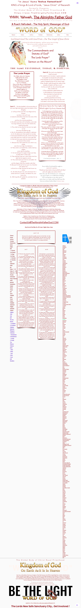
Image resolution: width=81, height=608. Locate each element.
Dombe (64, 314)
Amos (11, 293)
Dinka (64, 312)
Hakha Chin (65, 346)
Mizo (64, 436)
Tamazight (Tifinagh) (67, 511)
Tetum (64, 516)
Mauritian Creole (66, 431)
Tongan (64, 524)
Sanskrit (64, 479)
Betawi (64, 279)
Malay (64, 419)
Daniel (11, 288)
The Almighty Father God (53, 17)
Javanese (64, 371)
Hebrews (12, 346)
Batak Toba (65, 274)
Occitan (64, 451)
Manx (64, 425)
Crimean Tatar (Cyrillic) (65, 302)
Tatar (64, 514)
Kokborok (64, 388)
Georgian (64, 339)
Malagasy (65, 418)
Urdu (64, 538)
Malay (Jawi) (65, 420)
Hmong (64, 354)
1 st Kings (12, 254)
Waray (64, 546)
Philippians (12, 331)
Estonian (64, 321)
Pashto (64, 459)
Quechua (64, 467)
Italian (64, 368)
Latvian (64, 401)
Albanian (64, 252)
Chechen (64, 293)
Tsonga (64, 526)
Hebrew (64, 350)
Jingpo (64, 373)
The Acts (12, 319)
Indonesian (65, 363)
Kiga (63, 383)
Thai (63, 517)
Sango (64, 477)
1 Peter (11, 349)
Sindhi (64, 494)
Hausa (64, 348)
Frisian (64, 333)
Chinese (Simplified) (66, 295)
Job (10, 267)
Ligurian (64, 403)
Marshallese (65, 429)
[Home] (77, 605)
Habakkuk (12, 303)
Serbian (64, 485)
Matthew (12, 312)
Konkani (64, 390)
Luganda (64, 409)
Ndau (64, 442)
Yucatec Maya (65, 555)
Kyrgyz (64, 396)
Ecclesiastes (12, 276)
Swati (64, 505)
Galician (64, 338)
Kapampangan (65, 378)
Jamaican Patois (66, 369)
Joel (11, 291)
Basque (64, 270)
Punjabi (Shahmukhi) (67, 466)
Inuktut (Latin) (65, 364)
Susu (63, 502)
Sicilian (64, 491)
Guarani (64, 343)
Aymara (64, 262)
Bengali (64, 278)
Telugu (64, 515)
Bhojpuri (64, 280)
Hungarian (65, 355)
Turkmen (64, 532)
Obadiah (12, 295)
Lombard (64, 408)
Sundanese (65, 501)
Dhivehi (64, 310)
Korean (64, 391)
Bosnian (64, 283)
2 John (11, 355)
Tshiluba (64, 525)
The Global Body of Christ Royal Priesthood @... (40, 10)
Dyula (64, 316)
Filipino (64, 326)
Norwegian (65, 449)
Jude (11, 359)
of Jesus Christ (64, 39)
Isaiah (11, 280)
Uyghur (64, 540)
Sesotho (64, 486)
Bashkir (64, 269)
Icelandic (64, 359)
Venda (64, 542)
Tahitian (64, 507)
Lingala (64, 405)
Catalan (64, 289)
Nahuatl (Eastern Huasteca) (66, 441)
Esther (11, 265)
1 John (11, 353)
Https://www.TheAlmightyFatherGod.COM (40, 13)
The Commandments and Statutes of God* (40, 52)
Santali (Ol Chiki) (66, 481)
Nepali (64, 446)
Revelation (12, 361)
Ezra (11, 261)
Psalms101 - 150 (13, 273)
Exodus (11, 237)
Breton (64, 284)
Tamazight (65, 510)
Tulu (63, 528)
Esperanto (64, 320)
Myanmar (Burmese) (67, 439)
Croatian (64, 305)
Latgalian (64, 399)
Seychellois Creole (66, 487)
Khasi (64, 380)
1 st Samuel (12, 250)
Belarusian (65, 275)
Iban (63, 358)
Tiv (63, 521)
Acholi (64, 248)
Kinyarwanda (65, 385)
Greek (64, 341)
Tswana (64, 527)
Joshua (11, 245)
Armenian (64, 257)
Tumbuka (64, 530)
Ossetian (64, 455)
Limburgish (65, 404)
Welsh (64, 547)
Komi (64, 389)
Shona (64, 490)
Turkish (64, 531)
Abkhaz (64, 245)
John (11, 317)
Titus (11, 342)
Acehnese (64, 247)
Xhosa (64, 550)
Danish (64, 308)
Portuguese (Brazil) (66, 462)
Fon (63, 329)
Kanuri (64, 376)
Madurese (65, 414)
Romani (64, 470)
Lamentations (12, 284)
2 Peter (11, 351)
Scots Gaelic (65, 482)
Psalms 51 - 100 (13, 271)
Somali (64, 499)
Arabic (64, 255)
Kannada (64, 375)
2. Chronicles (13, 260)
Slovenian (64, 497)
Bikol (64, 282)
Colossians (12, 332)
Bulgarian (64, 285)
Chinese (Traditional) (67, 297)
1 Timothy (12, 338)
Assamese (65, 258)
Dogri (64, 313)
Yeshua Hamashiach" (50, 2)
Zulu (63, 557)
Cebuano (64, 290)
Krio (63, 393)
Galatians (12, 327)
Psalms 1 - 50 (13, 269)
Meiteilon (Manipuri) (67, 434)
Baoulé (64, 268)
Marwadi (64, 430)
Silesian (64, 492)
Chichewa (65, 294)
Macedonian (65, 413)
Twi (63, 535)
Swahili (64, 504)
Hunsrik (64, 356)
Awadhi (64, 260)
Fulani (64, 335)
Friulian (64, 334)
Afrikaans (64, 250)
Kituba (64, 386)
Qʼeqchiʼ (64, 469)
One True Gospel (51, 39)
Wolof (64, 548)
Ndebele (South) (66, 444)
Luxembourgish (65, 411)
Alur (63, 253)
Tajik (63, 509)
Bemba (64, 277)
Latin (63, 400)
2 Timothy (12, 340)
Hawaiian (64, 349)
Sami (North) (65, 475)
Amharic (64, 254)
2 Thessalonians (13, 336)
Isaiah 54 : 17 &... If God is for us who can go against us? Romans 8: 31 (40, 603)
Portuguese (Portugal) (67, 464)
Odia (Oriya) (65, 452)
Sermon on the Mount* (40, 61)
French (64, 330)
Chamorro (65, 292)
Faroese (64, 324)
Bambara (64, 267)
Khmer (64, 381)
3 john (11, 357)
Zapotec (64, 556)
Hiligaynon (65, 351)
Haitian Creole (65, 345)
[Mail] (77, 3)
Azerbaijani (65, 263)
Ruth (11, 248)
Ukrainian (64, 537)
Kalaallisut (65, 374)
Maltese (64, 422)
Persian (64, 460)
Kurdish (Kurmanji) (66, 394)
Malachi (11, 310)
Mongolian (65, 437)
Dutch (64, 315)
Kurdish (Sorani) (66, 395)
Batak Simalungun (66, 273)
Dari (63, 309)
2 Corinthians (13, 325)
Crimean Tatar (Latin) (67, 304)
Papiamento (65, 457)
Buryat (64, 287)
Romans (11, 321)
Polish (64, 461)
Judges (11, 246)
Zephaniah (12, 304)
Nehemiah (12, 263)
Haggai (11, 306)
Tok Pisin (64, 522)
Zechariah (12, 308)
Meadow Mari (65, 432)
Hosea (11, 289)
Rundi (64, 472)
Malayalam (65, 421)
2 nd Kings (12, 256)
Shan (64, 489)
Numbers (12, 241)
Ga (63, 336)
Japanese (64, 370)
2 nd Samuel (12, 252)
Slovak (64, 496)
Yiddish (64, 552)
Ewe (63, 323)
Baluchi (64, 265)
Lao (63, 398)
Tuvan (64, 533)
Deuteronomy (12, 243)
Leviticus (11, 239)
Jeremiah (12, 282)
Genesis (11, 235)
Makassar (65, 416)
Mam (64, 424)
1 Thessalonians (13, 334)
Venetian (64, 543)
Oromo (64, 454)
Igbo (63, 360)
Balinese (64, 264)
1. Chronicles (13, 258)
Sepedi (64, 484)
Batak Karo (65, 272)
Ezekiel (11, 286)
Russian (64, 474)
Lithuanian (64, 406)
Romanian (65, 471)
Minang (64, 435)
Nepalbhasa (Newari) (67, 445)
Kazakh (64, 379)
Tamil (64, 512)
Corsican (64, 300)
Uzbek (64, 541)
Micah (11, 299)
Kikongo (64, 384)
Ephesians (12, 329)
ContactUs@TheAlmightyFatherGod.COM (39, 222)
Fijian (64, 325)
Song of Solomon (13, 278)
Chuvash (64, 299)
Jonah (11, 297)
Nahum (11, 301)
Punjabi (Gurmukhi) (66, 465)
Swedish (64, 506)
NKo (63, 447)
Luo (63, 410)
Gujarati (64, 344)
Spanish (64, 500)
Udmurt (64, 536)
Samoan (64, 476)
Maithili (64, 415)
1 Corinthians (13, 323)
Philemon (12, 344)
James (11, 347)
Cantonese (65, 288)
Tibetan (64, 519)
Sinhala (64, 495)
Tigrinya (64, 520)
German (64, 340)
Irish (63, 366)
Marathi (64, 427)
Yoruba (64, 553)
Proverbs (11, 274)
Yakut (64, 551)
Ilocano (64, 361)
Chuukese (64, 298)
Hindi (64, 353)
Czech (64, 307)
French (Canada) (66, 331)
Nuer (64, 450)
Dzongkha (65, 318)
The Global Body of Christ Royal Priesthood (40, 560)
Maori (64, 426)
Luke (11, 316)
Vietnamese (65, 545)
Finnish (64, 328)
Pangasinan (65, 456)
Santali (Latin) (65, 480)
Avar (63, 259)
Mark (11, 314)
